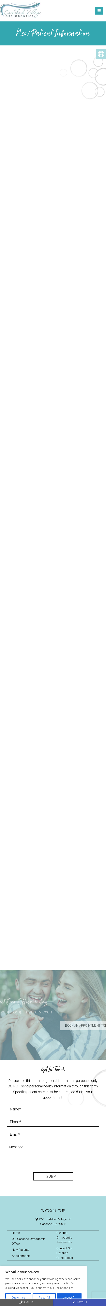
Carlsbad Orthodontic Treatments (64, 1237)
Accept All (69, 1297)
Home (16, 1233)
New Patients (20, 1250)
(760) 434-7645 (55, 1210)
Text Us (79, 1302)
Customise (18, 1297)
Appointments (21, 1256)
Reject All (44, 1297)
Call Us (26, 1302)
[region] (43, 1286)
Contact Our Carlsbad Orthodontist (64, 1253)
